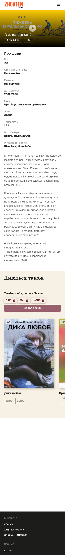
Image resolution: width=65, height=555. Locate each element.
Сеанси (8, 524)
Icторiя (8, 551)
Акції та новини (14, 530)
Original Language (15, 535)
